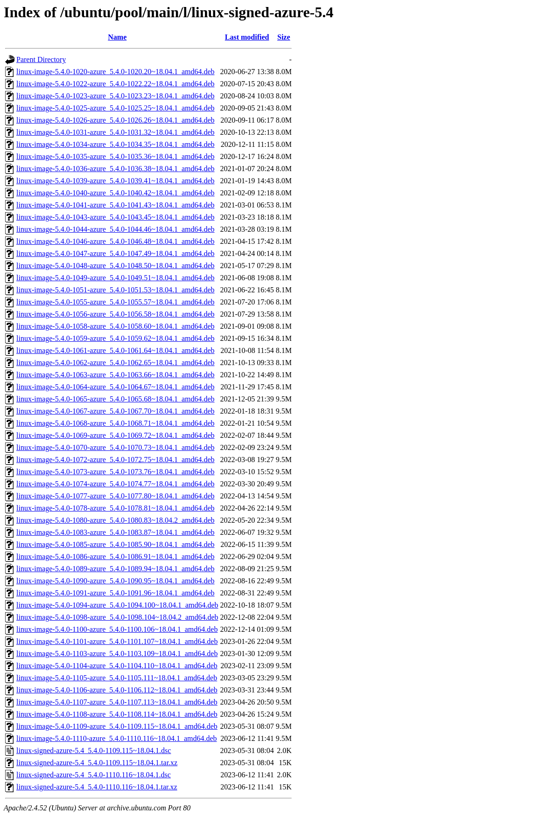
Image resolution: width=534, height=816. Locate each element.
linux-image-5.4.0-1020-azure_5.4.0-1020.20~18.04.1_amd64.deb (115, 72)
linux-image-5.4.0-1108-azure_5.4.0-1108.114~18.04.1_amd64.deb (117, 714)
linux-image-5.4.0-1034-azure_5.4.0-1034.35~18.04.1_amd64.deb (115, 144)
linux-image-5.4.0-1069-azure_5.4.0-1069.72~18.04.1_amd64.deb (115, 435)
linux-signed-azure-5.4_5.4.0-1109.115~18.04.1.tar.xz (96, 763)
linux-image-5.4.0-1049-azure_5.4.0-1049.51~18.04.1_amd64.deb (115, 278)
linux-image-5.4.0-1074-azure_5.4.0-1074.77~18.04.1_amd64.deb (115, 484)
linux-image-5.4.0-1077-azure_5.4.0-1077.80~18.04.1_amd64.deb (115, 496)
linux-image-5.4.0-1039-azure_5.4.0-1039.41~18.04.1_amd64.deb (115, 181)
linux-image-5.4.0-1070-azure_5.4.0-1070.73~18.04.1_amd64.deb (115, 447)
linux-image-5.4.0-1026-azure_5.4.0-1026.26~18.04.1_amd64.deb (115, 120)
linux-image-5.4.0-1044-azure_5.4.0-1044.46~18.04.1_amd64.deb (115, 229)
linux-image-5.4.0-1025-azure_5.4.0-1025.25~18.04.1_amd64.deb (115, 108)
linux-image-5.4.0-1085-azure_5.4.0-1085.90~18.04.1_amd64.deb (115, 544)
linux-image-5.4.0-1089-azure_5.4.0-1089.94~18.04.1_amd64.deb (115, 569)
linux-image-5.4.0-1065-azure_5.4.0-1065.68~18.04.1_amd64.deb (115, 399)
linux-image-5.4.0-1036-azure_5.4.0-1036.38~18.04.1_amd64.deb (115, 169)
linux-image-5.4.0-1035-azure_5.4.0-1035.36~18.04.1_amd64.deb (115, 156)
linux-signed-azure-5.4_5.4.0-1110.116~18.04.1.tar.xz (96, 787)
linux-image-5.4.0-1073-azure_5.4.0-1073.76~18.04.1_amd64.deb (115, 472)
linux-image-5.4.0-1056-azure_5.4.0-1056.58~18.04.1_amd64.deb (115, 314)
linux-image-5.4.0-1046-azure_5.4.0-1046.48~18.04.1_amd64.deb (115, 241)
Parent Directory (41, 59)
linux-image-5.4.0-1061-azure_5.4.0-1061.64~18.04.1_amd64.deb (115, 350)
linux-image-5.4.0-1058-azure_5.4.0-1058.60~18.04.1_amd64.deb (115, 326)
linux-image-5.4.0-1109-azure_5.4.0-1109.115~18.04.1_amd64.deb (117, 726)
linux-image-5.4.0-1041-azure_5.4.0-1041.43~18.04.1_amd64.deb (115, 205)
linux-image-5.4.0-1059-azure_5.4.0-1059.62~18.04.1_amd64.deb (115, 338)
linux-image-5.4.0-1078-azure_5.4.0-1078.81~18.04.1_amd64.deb (115, 508)
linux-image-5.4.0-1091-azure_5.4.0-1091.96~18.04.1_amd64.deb (115, 593)
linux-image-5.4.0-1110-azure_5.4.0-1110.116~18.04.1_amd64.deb (116, 738)
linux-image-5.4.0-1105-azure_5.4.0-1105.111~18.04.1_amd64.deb (116, 678)
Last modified (247, 37)
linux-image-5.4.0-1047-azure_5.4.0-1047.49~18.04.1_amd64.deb (115, 253)
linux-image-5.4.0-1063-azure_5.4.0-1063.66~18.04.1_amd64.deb (115, 375)
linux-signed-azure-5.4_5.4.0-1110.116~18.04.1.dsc (93, 775)
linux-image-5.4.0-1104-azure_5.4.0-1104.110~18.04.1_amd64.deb (117, 666)
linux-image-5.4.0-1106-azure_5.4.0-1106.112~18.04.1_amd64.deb (117, 690)
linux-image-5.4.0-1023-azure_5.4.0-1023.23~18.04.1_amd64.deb (115, 96)
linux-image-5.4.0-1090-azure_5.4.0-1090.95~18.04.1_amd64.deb (115, 581)
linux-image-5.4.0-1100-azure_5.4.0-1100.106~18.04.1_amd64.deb (117, 629)
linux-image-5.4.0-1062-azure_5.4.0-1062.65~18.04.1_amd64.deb (115, 363)
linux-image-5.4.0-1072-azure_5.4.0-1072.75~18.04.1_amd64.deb (115, 459)
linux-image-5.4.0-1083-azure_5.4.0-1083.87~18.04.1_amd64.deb (115, 532)
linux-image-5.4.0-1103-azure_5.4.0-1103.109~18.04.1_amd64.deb (117, 653)
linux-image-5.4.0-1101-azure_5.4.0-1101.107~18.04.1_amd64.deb (117, 641)
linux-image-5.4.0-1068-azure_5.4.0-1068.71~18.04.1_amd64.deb (115, 423)
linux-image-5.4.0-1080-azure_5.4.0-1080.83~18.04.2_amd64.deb (115, 520)
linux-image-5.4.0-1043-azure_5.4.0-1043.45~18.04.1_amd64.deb (115, 217)
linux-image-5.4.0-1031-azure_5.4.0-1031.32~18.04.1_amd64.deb (115, 132)
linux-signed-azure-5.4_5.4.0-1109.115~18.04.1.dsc (93, 750)
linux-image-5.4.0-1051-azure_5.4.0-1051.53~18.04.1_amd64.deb (115, 290)
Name (117, 37)
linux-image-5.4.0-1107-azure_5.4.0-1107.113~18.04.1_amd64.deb (117, 702)
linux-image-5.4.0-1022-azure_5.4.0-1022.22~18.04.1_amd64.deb (115, 84)
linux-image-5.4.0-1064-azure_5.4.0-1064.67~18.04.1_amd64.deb (115, 387)
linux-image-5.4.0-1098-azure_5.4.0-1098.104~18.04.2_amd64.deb (117, 617)
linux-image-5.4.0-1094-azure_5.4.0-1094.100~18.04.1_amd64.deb (117, 605)
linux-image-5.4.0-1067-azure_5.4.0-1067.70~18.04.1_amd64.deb (115, 411)
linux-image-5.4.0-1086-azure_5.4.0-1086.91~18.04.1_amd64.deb (115, 556)
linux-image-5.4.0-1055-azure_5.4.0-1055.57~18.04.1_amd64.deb (115, 302)
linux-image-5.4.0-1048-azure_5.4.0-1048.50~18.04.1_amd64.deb (115, 266)
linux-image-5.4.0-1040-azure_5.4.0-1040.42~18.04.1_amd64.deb (115, 193)
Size (283, 37)
